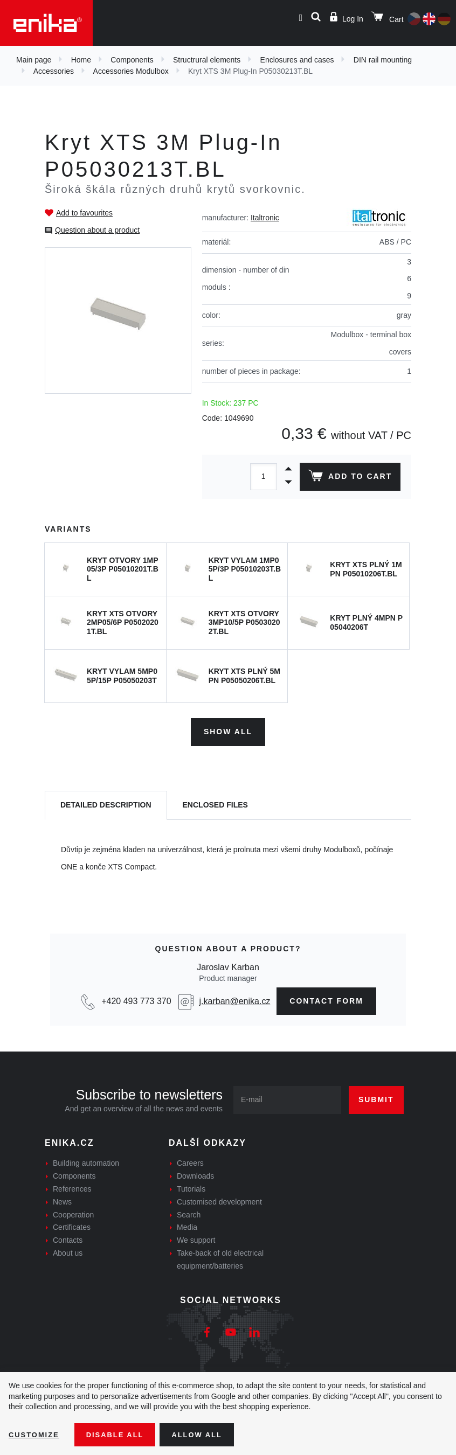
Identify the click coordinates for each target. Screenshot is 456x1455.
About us (67, 1250)
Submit (376, 1097)
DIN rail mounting (383, 59)
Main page (33, 59)
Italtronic (265, 217)
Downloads (195, 1173)
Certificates (72, 1225)
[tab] (106, 803)
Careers (190, 1161)
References (72, 1186)
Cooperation (73, 1212)
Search (189, 1212)
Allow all (206, 1434)
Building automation (86, 1161)
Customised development (219, 1199)
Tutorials (191, 1186)
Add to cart (348, 478)
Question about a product (97, 230)
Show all (228, 729)
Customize (36, 1434)
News (62, 1199)
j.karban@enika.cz (235, 998)
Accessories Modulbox (131, 71)
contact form (326, 998)
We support (196, 1237)
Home (81, 59)
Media (187, 1225)
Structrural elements (206, 59)
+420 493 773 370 (136, 998)
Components (131, 59)
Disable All (120, 1434)
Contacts (67, 1237)
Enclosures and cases (297, 59)
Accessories (53, 71)
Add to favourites (84, 212)
